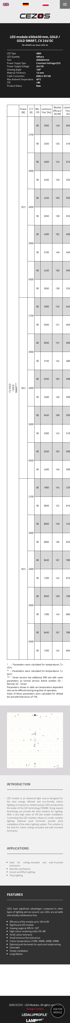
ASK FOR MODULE (57, 1010)
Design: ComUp (35, 1009)
